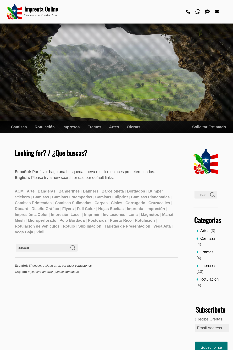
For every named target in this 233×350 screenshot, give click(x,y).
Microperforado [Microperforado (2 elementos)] (42, 220)
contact (70, 271)
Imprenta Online (39, 9)
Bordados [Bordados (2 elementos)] (136, 191)
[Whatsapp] (198, 12)
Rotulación (45, 127)
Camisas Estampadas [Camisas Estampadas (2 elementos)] (72, 197)
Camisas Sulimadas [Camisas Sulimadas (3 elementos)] (73, 203)
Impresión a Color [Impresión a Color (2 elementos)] (31, 214)
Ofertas (133, 127)
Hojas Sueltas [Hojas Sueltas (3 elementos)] (111, 208)
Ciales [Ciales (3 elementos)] (116, 203)
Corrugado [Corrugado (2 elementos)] (135, 203)
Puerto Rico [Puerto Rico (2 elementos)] (121, 220)
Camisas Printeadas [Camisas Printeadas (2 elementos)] (33, 203)
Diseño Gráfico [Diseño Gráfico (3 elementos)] (45, 208)
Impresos (71, 127)
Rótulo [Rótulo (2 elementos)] (69, 226)
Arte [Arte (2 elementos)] (30, 191)
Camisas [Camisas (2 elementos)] (41, 197)
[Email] (217, 12)
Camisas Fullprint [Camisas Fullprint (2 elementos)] (111, 197)
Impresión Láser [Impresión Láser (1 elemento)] (66, 214)
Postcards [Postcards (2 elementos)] (97, 220)
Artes (114, 127)
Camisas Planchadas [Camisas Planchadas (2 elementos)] (150, 197)
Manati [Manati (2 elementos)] (168, 214)
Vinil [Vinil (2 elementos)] (40, 232)
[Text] (207, 12)
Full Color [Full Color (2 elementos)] (86, 208)
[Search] (212, 195)
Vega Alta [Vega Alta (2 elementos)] (162, 226)
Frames (94, 127)
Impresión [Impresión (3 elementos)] (155, 208)
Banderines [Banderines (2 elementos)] (69, 191)
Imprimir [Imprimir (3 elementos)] (92, 214)
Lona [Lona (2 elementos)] (133, 214)
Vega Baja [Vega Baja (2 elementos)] (24, 232)
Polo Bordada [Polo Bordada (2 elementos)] (72, 220)
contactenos (83, 265)
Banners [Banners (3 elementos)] (90, 191)
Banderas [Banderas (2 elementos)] (46, 191)
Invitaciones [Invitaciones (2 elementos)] (114, 214)
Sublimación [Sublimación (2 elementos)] (89, 226)
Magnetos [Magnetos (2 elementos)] (150, 214)
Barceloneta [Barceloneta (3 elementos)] (113, 191)
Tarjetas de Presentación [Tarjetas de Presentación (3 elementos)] (127, 226)
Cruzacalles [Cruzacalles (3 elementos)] (159, 203)
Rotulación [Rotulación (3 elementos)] (145, 220)
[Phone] (188, 12)
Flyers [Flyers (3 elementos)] (68, 208)
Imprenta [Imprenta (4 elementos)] (135, 208)
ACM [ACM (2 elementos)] (19, 191)
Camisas (19, 127)
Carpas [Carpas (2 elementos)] (101, 203)
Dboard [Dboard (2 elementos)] (21, 208)
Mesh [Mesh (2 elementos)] (20, 220)
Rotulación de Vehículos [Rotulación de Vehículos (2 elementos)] (37, 226)
